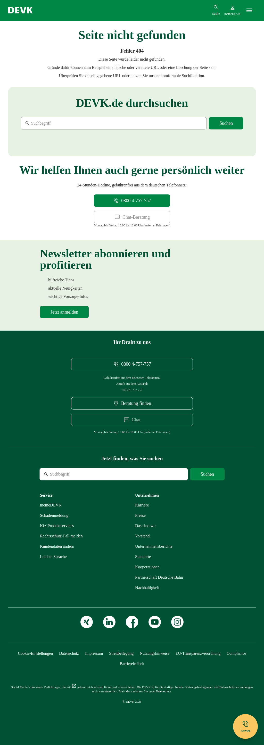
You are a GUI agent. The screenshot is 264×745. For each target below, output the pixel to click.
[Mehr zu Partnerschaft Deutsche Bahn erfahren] (159, 577)
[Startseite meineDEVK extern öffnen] (232, 10)
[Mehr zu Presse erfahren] (140, 515)
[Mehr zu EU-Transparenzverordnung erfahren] (198, 653)
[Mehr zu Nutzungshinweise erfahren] (154, 653)
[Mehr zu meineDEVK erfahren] (51, 505)
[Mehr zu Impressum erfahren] (94, 653)
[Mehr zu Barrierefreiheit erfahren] (132, 663)
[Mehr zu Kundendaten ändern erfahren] (57, 546)
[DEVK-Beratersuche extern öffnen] (132, 403)
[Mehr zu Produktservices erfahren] (57, 525)
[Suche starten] (226, 123)
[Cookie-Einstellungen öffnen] (35, 653)
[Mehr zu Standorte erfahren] (143, 556)
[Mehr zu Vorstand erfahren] (142, 536)
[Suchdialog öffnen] (216, 10)
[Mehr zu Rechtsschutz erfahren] (61, 536)
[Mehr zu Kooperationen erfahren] (147, 567)
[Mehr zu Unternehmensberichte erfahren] (153, 546)
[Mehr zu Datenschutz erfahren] (69, 653)
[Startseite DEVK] (20, 10)
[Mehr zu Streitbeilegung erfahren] (121, 653)
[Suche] (56, 123)
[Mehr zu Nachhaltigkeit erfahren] (147, 587)
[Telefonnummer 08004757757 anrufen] (132, 200)
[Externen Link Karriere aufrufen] (142, 505)
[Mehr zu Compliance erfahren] (236, 653)
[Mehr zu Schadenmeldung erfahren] (54, 515)
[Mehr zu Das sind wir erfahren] (145, 525)
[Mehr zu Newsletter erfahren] (64, 312)
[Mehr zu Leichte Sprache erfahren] (53, 556)
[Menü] (249, 10)
